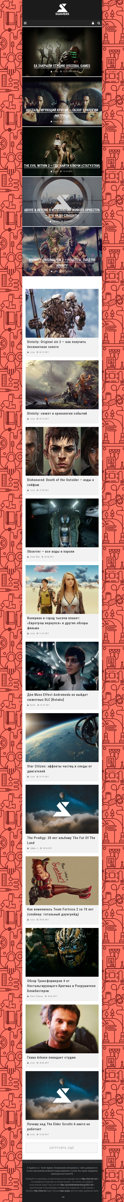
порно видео (64, 1191)
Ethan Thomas (36, 996)
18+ (63, 1197)
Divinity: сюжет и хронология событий (57, 413)
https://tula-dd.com (89, 1179)
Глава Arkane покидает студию (51, 1057)
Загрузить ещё (61, 1148)
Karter (33, 705)
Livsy (32, 352)
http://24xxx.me (40, 1191)
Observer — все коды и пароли (50, 551)
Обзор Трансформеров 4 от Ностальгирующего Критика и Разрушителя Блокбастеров (61, 986)
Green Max (35, 557)
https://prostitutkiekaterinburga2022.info (76, 1185)
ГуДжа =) (34, 848)
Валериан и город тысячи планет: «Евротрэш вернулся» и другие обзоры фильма (57, 623)
